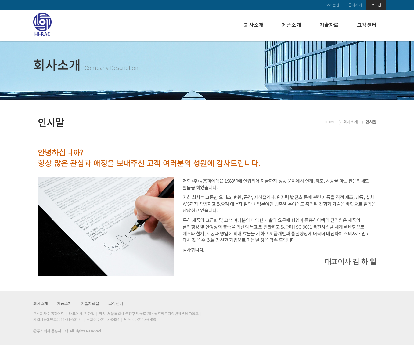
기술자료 (329, 24)
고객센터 (366, 24)
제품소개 (291, 24)
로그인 (376, 4)
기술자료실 (90, 303)
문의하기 (355, 4)
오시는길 (332, 4)
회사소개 (253, 24)
